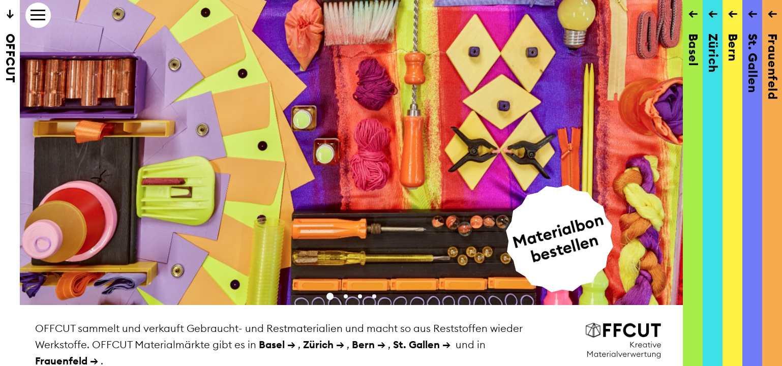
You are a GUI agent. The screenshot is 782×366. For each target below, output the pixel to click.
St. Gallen (416, 344)
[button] (330, 296)
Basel (272, 344)
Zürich (318, 344)
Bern (363, 344)
